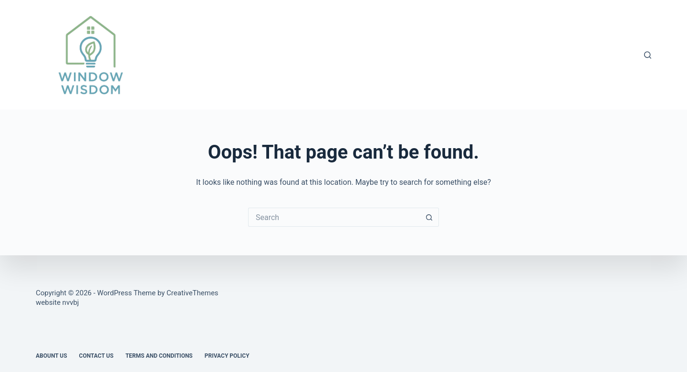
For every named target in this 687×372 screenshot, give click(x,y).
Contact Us (96, 355)
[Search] (647, 55)
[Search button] (429, 217)
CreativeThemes (193, 293)
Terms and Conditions (159, 355)
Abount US (51, 355)
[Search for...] (334, 217)
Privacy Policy (227, 355)
